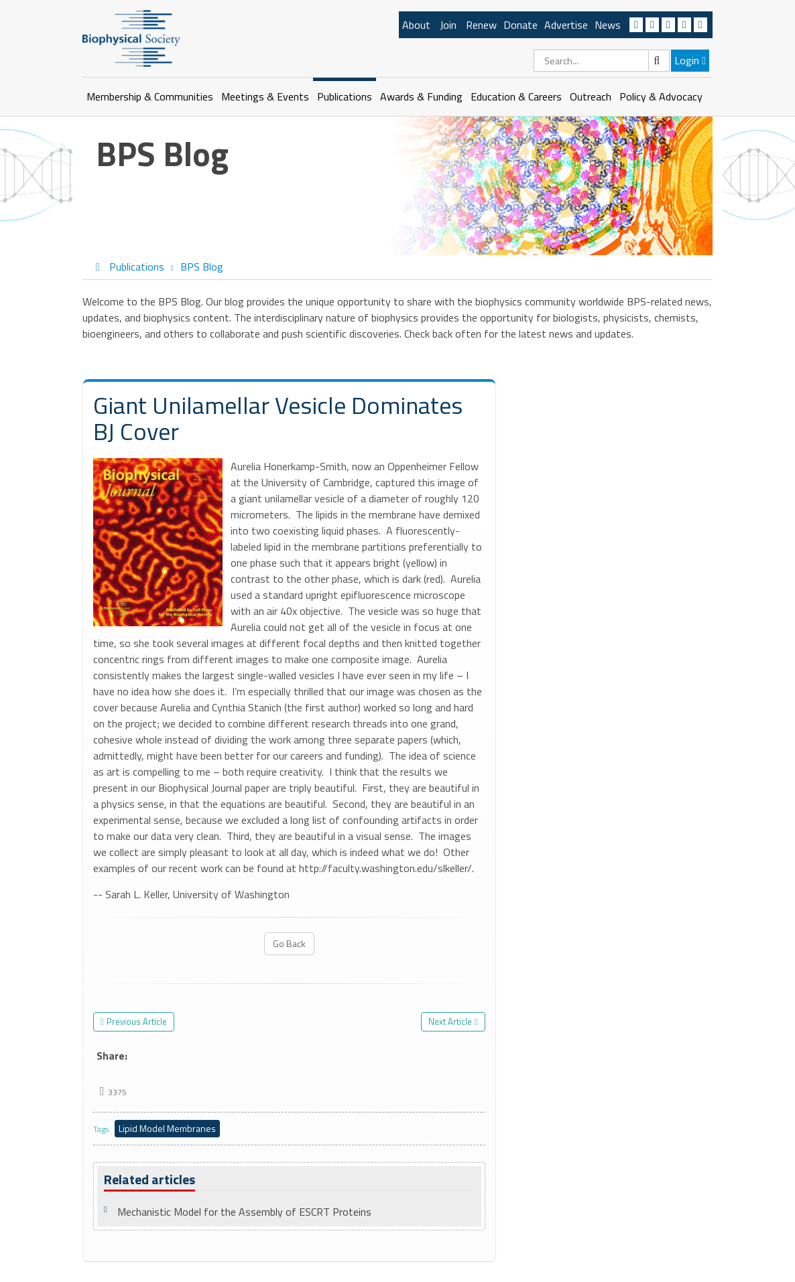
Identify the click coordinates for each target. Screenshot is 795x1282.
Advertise (566, 25)
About (416, 25)
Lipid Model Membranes (167, 1128)
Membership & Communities (149, 96)
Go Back (289, 943)
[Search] (602, 61)
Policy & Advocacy (660, 96)
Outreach (590, 96)
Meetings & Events (265, 96)
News (608, 25)
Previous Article (137, 1021)
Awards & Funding (421, 96)
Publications (344, 96)
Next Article (450, 1021)
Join (448, 25)
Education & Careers (516, 96)
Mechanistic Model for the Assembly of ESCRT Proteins (244, 1212)
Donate (520, 25)
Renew (481, 25)
